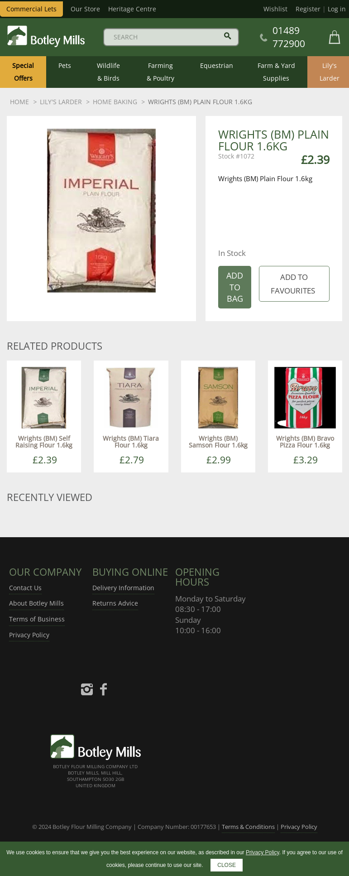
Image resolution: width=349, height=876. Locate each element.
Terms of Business (37, 619)
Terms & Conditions (248, 827)
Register (308, 9)
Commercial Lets (31, 9)
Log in (337, 9)
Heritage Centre (132, 9)
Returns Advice (115, 603)
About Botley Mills (36, 603)
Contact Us (25, 587)
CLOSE (226, 865)
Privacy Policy (29, 635)
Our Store (85, 9)
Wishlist (275, 9)
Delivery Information (123, 587)
